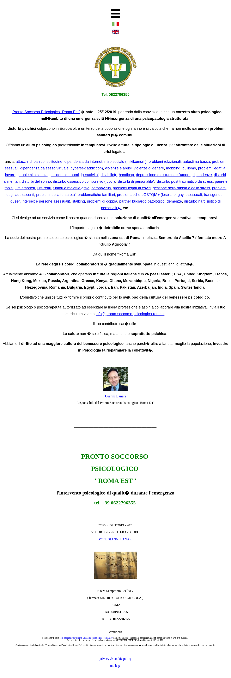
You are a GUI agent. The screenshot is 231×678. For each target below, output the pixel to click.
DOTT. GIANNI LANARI (115, 539)
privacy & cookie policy (115, 658)
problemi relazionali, (165, 162)
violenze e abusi (118, 168)
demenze (174, 201)
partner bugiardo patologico (142, 201)
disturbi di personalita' (136, 181)
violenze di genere (149, 168)
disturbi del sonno (36, 181)
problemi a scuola (33, 175)
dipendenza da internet (83, 162)
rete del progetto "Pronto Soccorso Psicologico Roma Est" (86, 638)
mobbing (173, 168)
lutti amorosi (25, 188)
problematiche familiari (96, 195)
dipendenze (202, 175)
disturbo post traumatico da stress (185, 181)
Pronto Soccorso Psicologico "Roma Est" (46, 112)
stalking (78, 201)
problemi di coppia (102, 201)
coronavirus (101, 188)
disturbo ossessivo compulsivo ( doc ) (84, 181)
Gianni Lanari (115, 396)
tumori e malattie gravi (71, 188)
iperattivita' (89, 175)
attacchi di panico (30, 162)
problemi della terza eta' (56, 195)
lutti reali (44, 188)
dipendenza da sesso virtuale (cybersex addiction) (61, 168)
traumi (73, 175)
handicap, (127, 175)
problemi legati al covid (132, 188)
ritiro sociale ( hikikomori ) (125, 162)
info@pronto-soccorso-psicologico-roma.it (130, 314)
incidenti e (59, 175)
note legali (115, 665)
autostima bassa (196, 162)
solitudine (54, 162)
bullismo (189, 168)
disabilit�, (109, 175)
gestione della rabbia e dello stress (181, 188)
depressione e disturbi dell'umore (163, 175)
